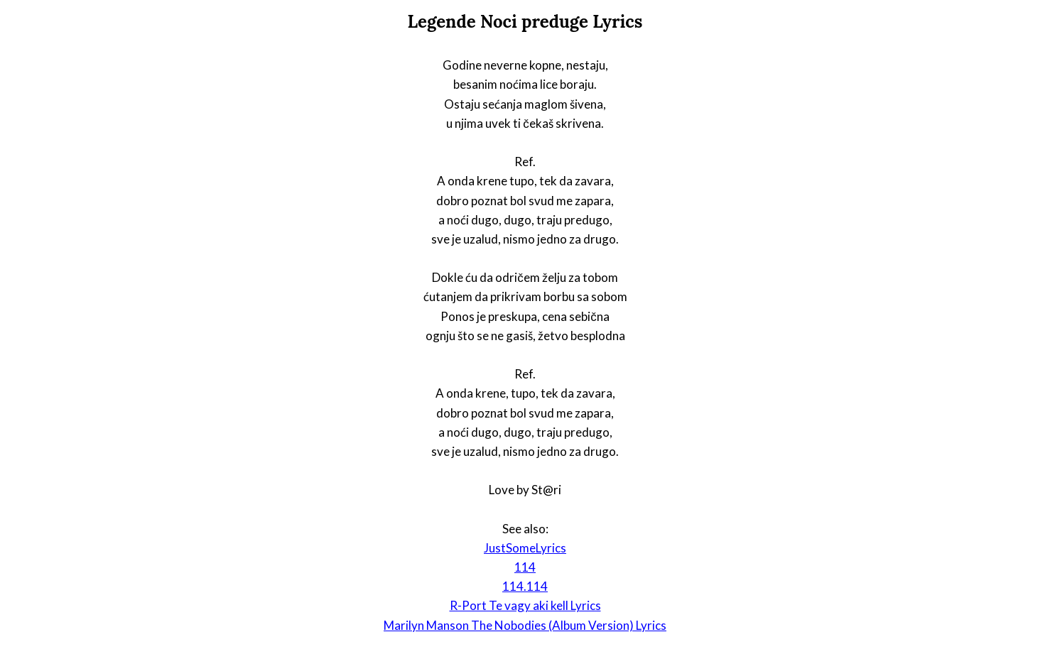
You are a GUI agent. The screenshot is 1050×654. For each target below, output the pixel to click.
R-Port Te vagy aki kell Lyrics (525, 605)
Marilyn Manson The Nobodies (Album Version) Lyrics (525, 625)
